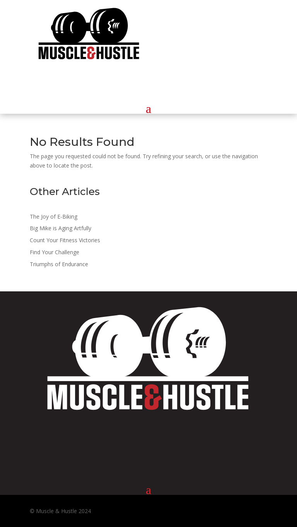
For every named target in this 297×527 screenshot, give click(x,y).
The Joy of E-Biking (53, 216)
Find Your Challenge (54, 252)
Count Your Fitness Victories (65, 240)
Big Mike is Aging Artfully (60, 228)
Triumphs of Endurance (59, 264)
